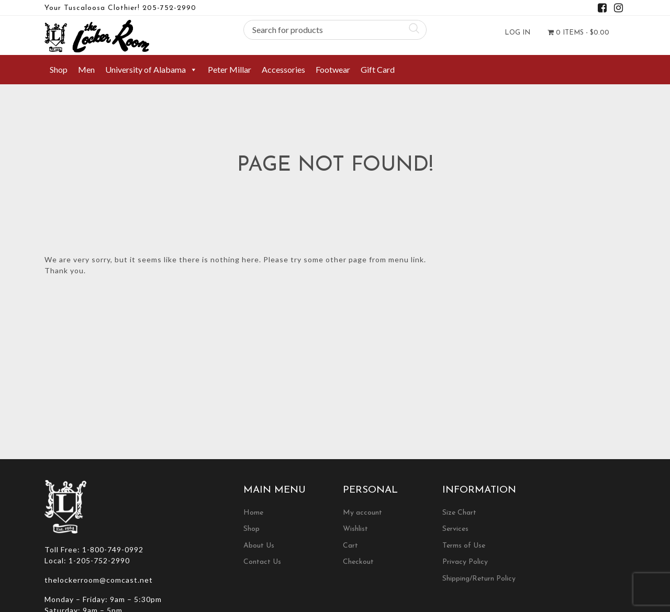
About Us (258, 546)
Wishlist (355, 529)
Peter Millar (229, 69)
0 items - (578, 32)
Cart (350, 546)
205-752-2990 (169, 8)
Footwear (333, 69)
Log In (517, 32)
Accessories (283, 69)
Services (455, 529)
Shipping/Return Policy (479, 579)
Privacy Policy (465, 562)
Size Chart (459, 513)
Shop (59, 69)
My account (362, 513)
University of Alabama (151, 69)
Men (86, 69)
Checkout (358, 562)
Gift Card (378, 69)
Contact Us (262, 562)
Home (253, 513)
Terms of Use (463, 546)
